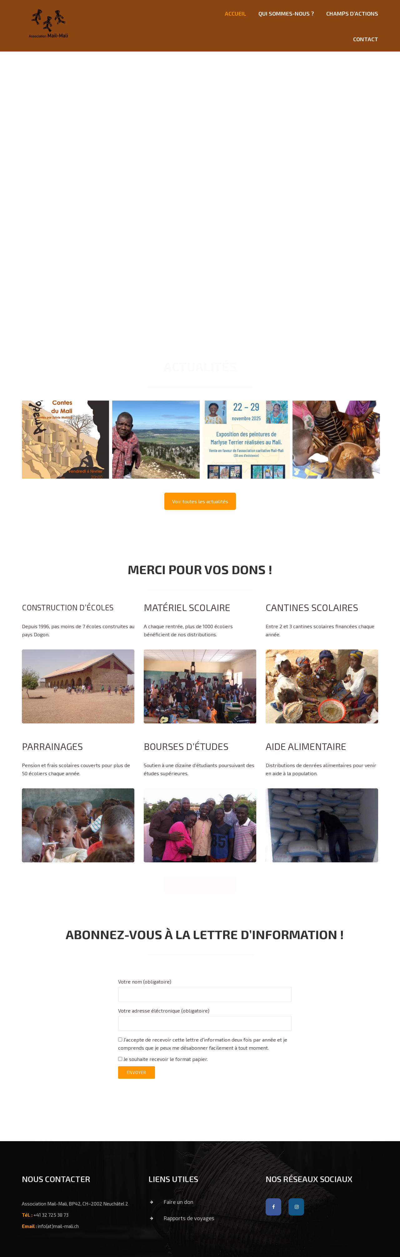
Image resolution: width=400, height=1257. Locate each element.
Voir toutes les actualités (200, 501)
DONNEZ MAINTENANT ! (200, 885)
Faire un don (168, 1202)
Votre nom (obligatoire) (205, 987)
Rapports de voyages (179, 1218)
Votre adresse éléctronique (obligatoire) (205, 1017)
